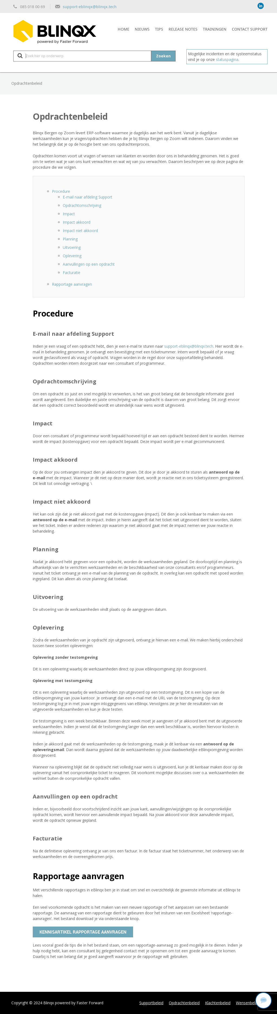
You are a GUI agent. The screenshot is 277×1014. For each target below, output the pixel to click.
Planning (70, 239)
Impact (69, 213)
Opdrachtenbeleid (184, 1002)
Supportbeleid (151, 1002)
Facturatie (71, 272)
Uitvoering (72, 247)
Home (123, 29)
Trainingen (214, 29)
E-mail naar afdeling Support (87, 197)
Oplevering (72, 255)
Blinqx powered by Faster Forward (73, 1002)
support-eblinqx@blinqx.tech (90, 6)
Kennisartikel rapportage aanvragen (82, 932)
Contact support (250, 29)
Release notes (183, 29)
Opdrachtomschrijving (82, 205)
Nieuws (142, 29)
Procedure (61, 191)
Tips (159, 29)
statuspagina (227, 59)
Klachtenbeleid (217, 1002)
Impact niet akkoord (80, 230)
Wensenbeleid (248, 1002)
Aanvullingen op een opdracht (89, 264)
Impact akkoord (76, 222)
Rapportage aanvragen (72, 284)
